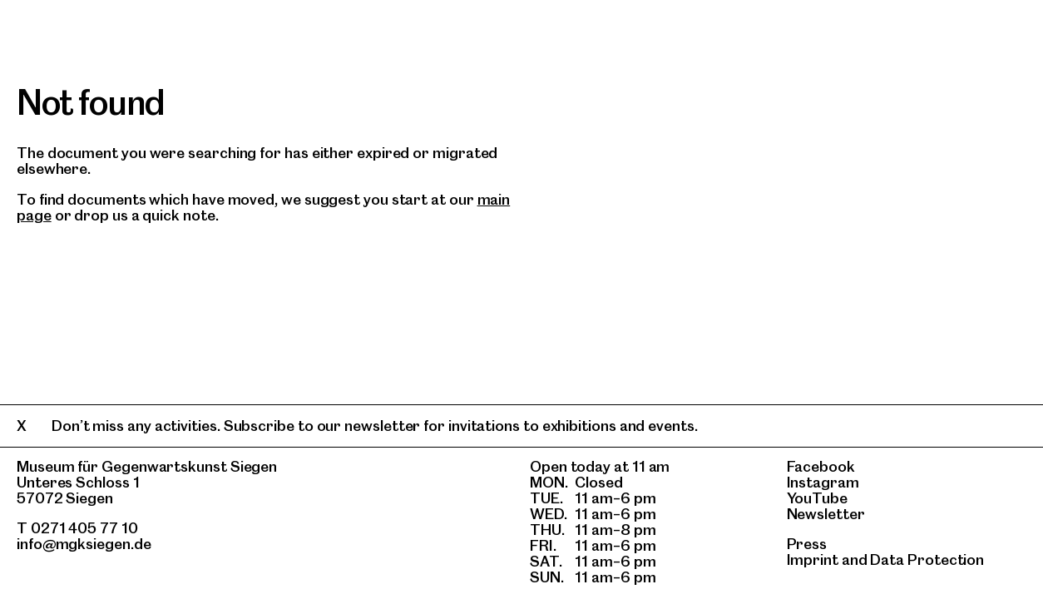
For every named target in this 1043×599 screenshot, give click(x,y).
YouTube (817, 498)
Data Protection (927, 559)
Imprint (812, 559)
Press (807, 543)
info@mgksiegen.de (84, 543)
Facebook (821, 466)
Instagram (823, 482)
